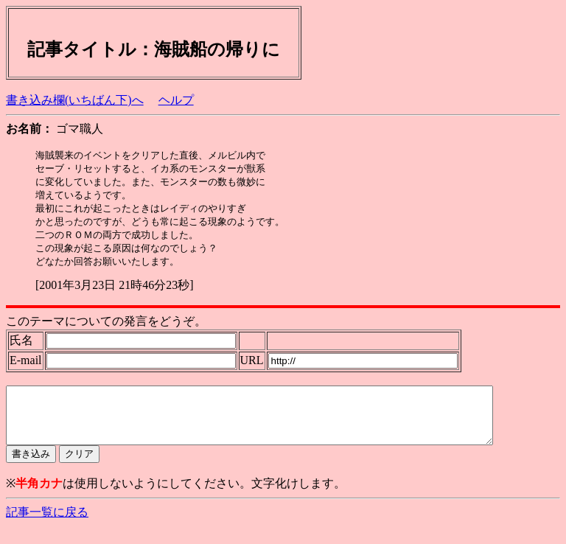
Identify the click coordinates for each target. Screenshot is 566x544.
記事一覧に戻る (47, 529)
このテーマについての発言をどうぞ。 (106, 327)
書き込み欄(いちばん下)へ (75, 100)
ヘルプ (176, 100)
